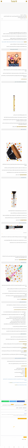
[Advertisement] (14, 8)
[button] (21, 401)
